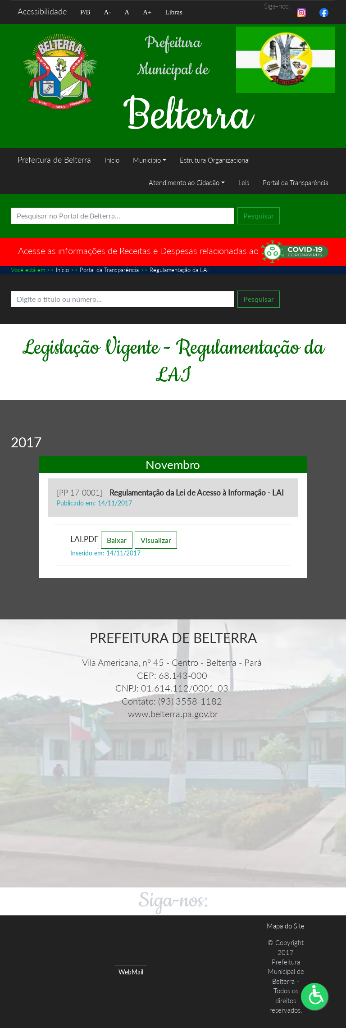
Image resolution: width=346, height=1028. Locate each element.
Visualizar (156, 540)
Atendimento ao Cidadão (184, 182)
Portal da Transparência (295, 182)
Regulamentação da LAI (179, 269)
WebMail (130, 972)
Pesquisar (258, 215)
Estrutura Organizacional (215, 160)
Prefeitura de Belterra (54, 159)
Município (147, 160)
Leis (243, 182)
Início (112, 160)
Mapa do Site (286, 926)
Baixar (117, 540)
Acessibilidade (42, 11)
